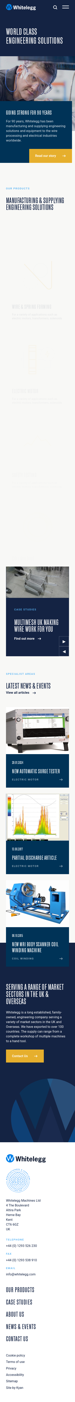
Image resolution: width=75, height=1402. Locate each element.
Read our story (45, 156)
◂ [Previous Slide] (64, 651)
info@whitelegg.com (21, 1274)
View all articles (17, 693)
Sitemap (12, 1381)
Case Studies (19, 1301)
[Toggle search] (55, 7)
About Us (15, 1314)
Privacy (11, 1368)
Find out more (24, 638)
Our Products (20, 1289)
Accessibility (15, 1375)
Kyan (19, 1388)
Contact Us (20, 1056)
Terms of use (15, 1362)
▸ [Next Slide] (64, 641)
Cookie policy (15, 1355)
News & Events (21, 1326)
